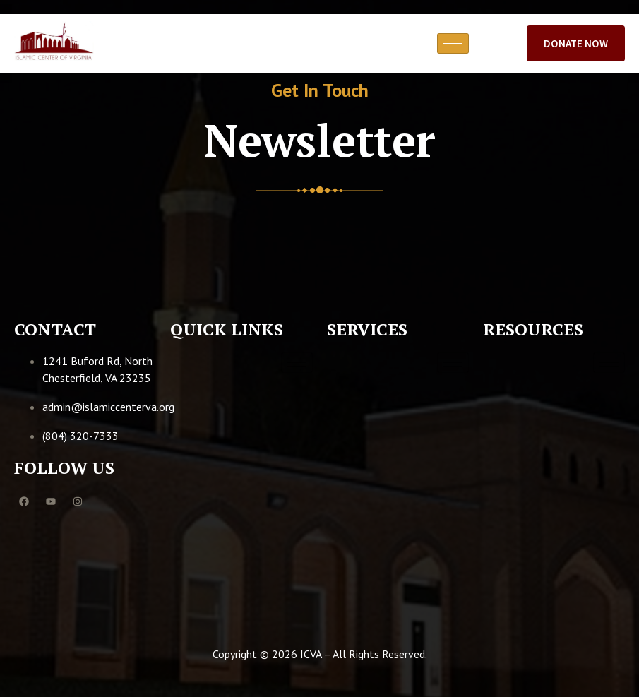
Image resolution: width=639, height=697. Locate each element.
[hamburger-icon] (453, 43)
